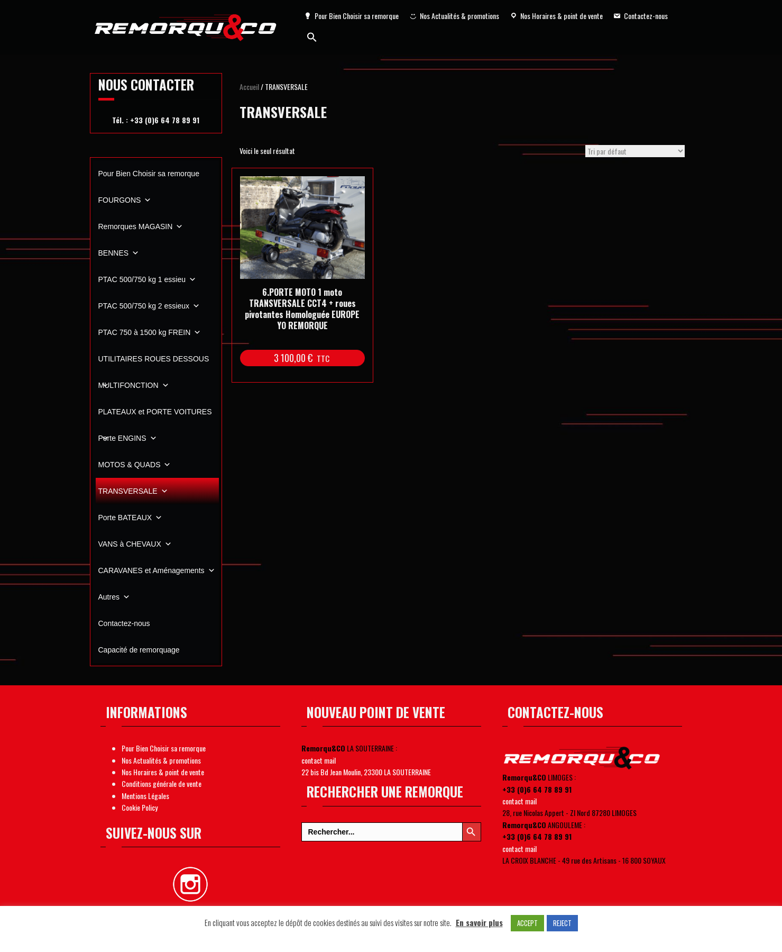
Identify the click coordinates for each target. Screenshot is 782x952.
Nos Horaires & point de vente (561, 15)
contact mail (318, 760)
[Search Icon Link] (312, 37)
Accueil (249, 86)
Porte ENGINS (127, 438)
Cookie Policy (140, 807)
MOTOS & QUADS (134, 464)
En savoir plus (479, 922)
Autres (114, 597)
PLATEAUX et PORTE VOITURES (155, 416)
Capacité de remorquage (139, 650)
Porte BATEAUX (130, 517)
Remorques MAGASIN (140, 226)
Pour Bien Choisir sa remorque (357, 15)
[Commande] (635, 151)
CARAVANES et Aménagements (156, 570)
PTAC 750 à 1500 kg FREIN (149, 332)
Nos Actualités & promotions (459, 15)
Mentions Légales (145, 795)
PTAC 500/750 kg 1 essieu (147, 279)
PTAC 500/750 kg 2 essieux (149, 306)
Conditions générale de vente (161, 783)
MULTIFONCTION (133, 385)
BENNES (119, 253)
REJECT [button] (562, 923)
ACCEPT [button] (527, 923)
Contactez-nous (646, 15)
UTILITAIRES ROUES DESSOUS (153, 363)
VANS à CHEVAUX (135, 544)
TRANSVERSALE (133, 491)
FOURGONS (125, 200)
